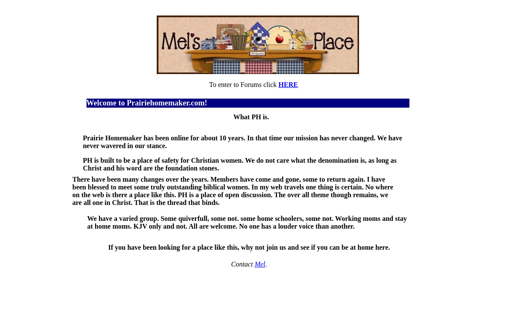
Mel (259, 264)
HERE (288, 84)
